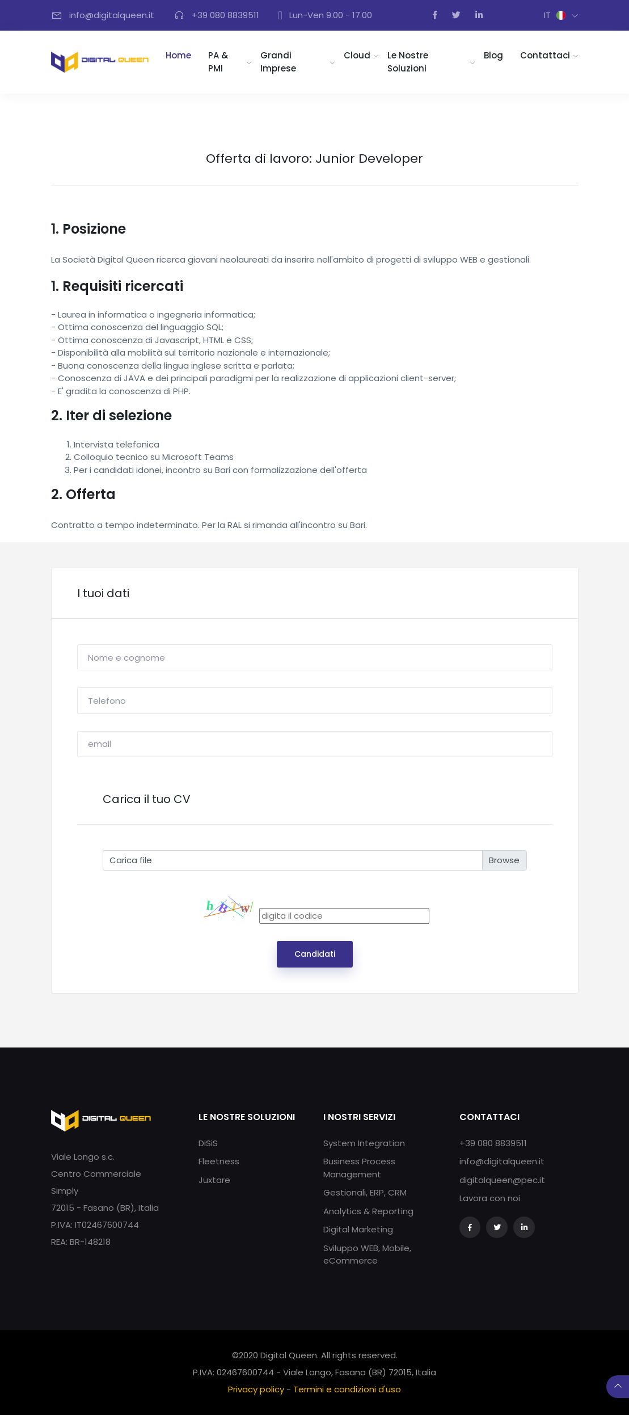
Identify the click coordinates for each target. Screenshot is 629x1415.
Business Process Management (359, 1167)
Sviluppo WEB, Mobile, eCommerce (367, 1254)
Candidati (314, 954)
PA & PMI (218, 61)
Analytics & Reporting (368, 1211)
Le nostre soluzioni (407, 61)
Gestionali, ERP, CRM (365, 1192)
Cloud (357, 55)
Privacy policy (256, 1389)
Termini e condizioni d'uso (347, 1389)
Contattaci (545, 55)
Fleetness (219, 1161)
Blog (493, 55)
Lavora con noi (489, 1198)
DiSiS (208, 1143)
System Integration (364, 1143)
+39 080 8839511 (493, 1143)
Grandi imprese (278, 61)
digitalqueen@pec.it (502, 1180)
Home (183, 55)
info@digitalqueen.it (501, 1161)
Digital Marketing (358, 1229)
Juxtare (214, 1180)
